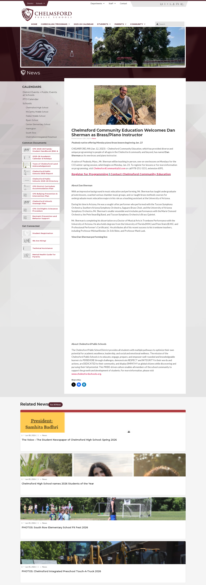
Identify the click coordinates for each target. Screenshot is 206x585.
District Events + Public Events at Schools (40, 93)
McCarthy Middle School (37, 112)
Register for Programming (89, 174)
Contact (123, 3)
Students (104, 24)
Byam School (32, 120)
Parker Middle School (35, 116)
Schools (40, 3)
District (30, 3)
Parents (121, 24)
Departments (98, 3)
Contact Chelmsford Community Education (140, 174)
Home (34, 24)
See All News (57, 404)
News (94, 138)
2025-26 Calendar (83, 24)
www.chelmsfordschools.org (86, 373)
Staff (112, 3)
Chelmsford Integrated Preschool (41, 137)
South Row (31, 133)
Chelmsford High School (37, 107)
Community (138, 24)
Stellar (171, 577)
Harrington (31, 128)
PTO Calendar (30, 99)
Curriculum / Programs (55, 24)
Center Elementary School (38, 124)
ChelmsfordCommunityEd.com (109, 168)
